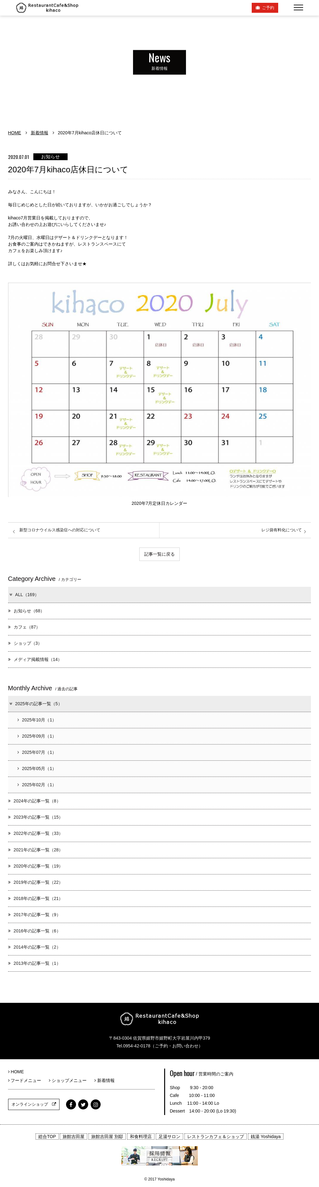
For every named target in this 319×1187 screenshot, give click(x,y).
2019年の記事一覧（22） (35, 882)
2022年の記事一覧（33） (35, 833)
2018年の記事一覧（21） (35, 898)
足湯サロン (169, 1136)
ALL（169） (24, 594)
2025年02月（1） (37, 784)
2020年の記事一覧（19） (35, 866)
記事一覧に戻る (159, 554)
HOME (14, 132)
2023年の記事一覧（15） (35, 817)
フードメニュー (27, 1080)
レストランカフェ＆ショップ (215, 1136)
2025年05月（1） (37, 768)
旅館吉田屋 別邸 (107, 1136)
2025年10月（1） (37, 719)
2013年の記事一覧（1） (34, 963)
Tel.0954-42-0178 (133, 1045)
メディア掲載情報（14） (35, 659)
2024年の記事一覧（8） (34, 800)
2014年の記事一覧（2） (34, 947)
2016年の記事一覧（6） (34, 930)
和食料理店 (141, 1136)
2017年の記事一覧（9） (34, 914)
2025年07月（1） (37, 752)
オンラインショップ (34, 1104)
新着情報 (39, 132)
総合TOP (47, 1136)
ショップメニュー (70, 1080)
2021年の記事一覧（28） (35, 849)
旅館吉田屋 (73, 1136)
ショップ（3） (25, 643)
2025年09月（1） (37, 736)
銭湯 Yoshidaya (266, 1136)
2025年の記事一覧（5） (35, 703)
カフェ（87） (24, 627)
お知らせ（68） (26, 610)
